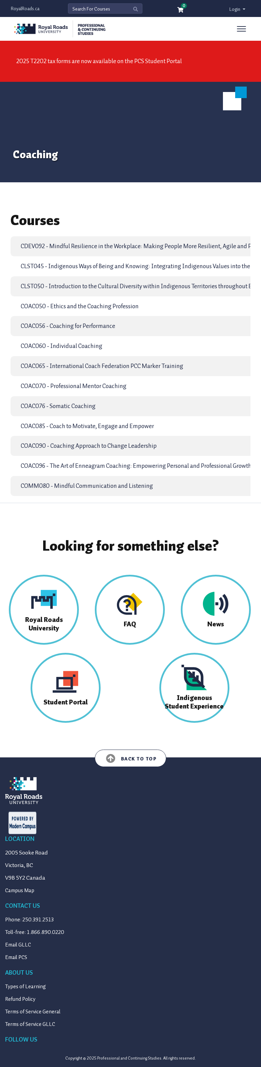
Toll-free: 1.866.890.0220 (34, 932)
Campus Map (19, 890)
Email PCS (16, 957)
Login (235, 9)
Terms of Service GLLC (30, 1024)
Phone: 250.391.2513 (29, 920)
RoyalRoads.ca (25, 8)
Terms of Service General (32, 1012)
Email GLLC (18, 945)
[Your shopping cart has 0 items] (180, 10)
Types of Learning (25, 986)
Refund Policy (20, 999)
